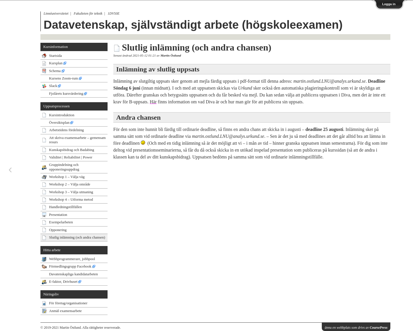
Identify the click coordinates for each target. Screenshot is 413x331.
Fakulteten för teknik (88, 13)
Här (153, 101)
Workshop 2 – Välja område (69, 184)
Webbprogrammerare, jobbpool (72, 259)
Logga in (389, 4)
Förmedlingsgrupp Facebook (70, 266)
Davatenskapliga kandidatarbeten (73, 274)
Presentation (58, 215)
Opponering (58, 230)
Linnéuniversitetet (56, 13)
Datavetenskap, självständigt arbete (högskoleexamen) (193, 24)
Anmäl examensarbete (65, 311)
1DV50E (113, 13)
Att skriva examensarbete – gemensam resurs (77, 140)
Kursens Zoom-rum (63, 78)
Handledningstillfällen (65, 207)
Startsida (55, 56)
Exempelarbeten (61, 222)
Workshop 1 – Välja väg (67, 177)
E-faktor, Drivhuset (63, 282)
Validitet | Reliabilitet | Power (70, 157)
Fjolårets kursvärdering (66, 94)
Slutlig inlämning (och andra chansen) (77, 237)
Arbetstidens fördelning (66, 130)
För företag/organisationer (68, 303)
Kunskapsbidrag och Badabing (71, 150)
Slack (53, 86)
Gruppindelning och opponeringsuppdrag (64, 167)
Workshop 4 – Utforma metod (71, 200)
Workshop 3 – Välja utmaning (71, 192)
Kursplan (56, 63)
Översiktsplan (59, 123)
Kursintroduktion (61, 115)
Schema (55, 71)
